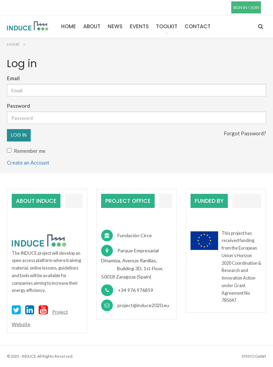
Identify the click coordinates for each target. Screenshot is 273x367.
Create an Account (28, 162)
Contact (198, 26)
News (115, 26)
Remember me (26, 151)
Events (139, 26)
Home (68, 26)
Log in (19, 135)
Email (13, 78)
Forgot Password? (245, 133)
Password (18, 106)
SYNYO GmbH (254, 356)
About (91, 26)
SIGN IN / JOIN (246, 7)
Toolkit (166, 26)
